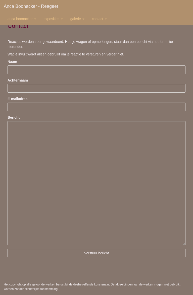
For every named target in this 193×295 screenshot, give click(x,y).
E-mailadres (17, 99)
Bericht (14, 117)
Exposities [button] (53, 19)
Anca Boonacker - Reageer (31, 6)
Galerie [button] (77, 19)
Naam (12, 62)
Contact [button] (99, 19)
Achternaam (18, 80)
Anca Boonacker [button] (22, 19)
